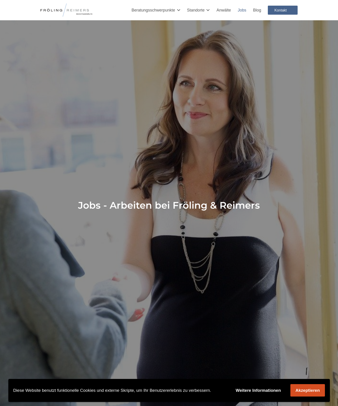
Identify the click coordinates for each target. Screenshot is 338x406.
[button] (177, 10)
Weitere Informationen (258, 390)
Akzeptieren (308, 390)
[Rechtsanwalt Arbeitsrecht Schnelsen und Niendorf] (66, 10)
